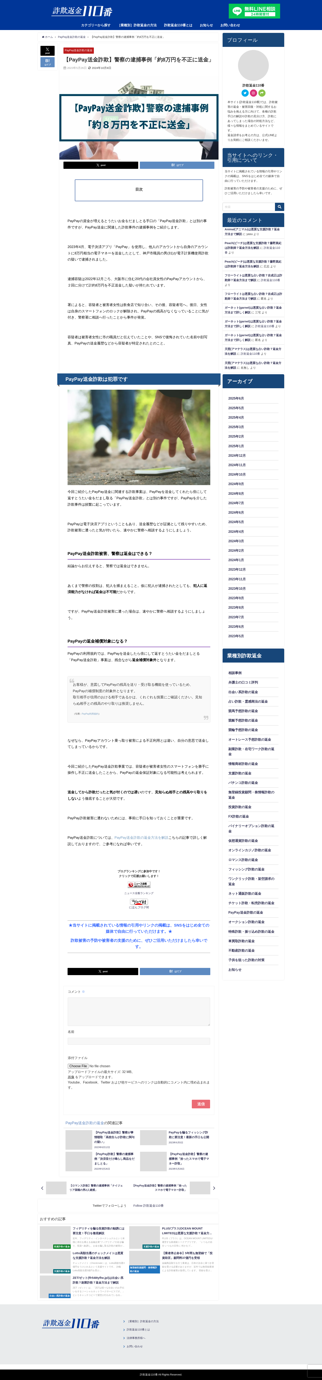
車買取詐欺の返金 (241, 945)
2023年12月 (237, 570)
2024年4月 (236, 532)
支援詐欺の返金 (239, 776)
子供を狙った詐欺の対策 (246, 964)
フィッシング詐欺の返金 (246, 872)
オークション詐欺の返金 (246, 926)
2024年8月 (236, 494)
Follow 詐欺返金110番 (148, 1210)
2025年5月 (236, 408)
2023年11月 (237, 580)
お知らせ (206, 25)
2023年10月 (237, 590)
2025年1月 (236, 446)
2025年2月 (236, 436)
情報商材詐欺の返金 (243, 766)
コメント (76, 991)
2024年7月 (236, 503)
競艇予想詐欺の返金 (243, 722)
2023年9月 (236, 599)
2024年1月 (236, 561)
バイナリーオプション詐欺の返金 (251, 831)
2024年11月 (237, 465)
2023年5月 (236, 638)
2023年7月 (236, 618)
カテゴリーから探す (96, 25)
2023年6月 (236, 628)
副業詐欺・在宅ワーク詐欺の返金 (251, 754)
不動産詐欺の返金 (241, 954)
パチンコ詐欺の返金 (243, 785)
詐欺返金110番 (270, 280)
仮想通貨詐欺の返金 (243, 844)
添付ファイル (77, 1062)
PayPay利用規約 (90, 714)
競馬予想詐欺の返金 (243, 713)
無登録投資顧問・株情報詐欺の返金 (251, 798)
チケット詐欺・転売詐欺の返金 (251, 906)
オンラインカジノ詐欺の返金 (249, 853)
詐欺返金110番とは (178, 25)
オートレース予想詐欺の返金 (249, 742)
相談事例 (235, 675)
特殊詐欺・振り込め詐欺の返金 (251, 935)
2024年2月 (236, 551)
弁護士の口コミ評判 (243, 684)
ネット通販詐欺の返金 (244, 897)
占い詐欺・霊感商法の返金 (248, 703)
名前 (71, 1036)
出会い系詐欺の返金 (243, 694)
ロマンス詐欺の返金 (243, 863)
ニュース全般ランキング (139, 893)
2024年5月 (236, 523)
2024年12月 (237, 456)
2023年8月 (236, 609)
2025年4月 (236, 417)
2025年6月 (236, 398)
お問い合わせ (230, 25)
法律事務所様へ (136, 1343)
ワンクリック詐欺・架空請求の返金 (251, 885)
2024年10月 (237, 475)
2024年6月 (236, 513)
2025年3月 (236, 427)
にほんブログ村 (139, 904)
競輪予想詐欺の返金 (243, 732)
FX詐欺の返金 (238, 819)
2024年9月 (236, 484)
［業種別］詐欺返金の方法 (137, 25)
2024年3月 (236, 542)
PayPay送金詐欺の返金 (78, 50)
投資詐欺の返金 (239, 810)
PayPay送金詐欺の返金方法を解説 (142, 837)
